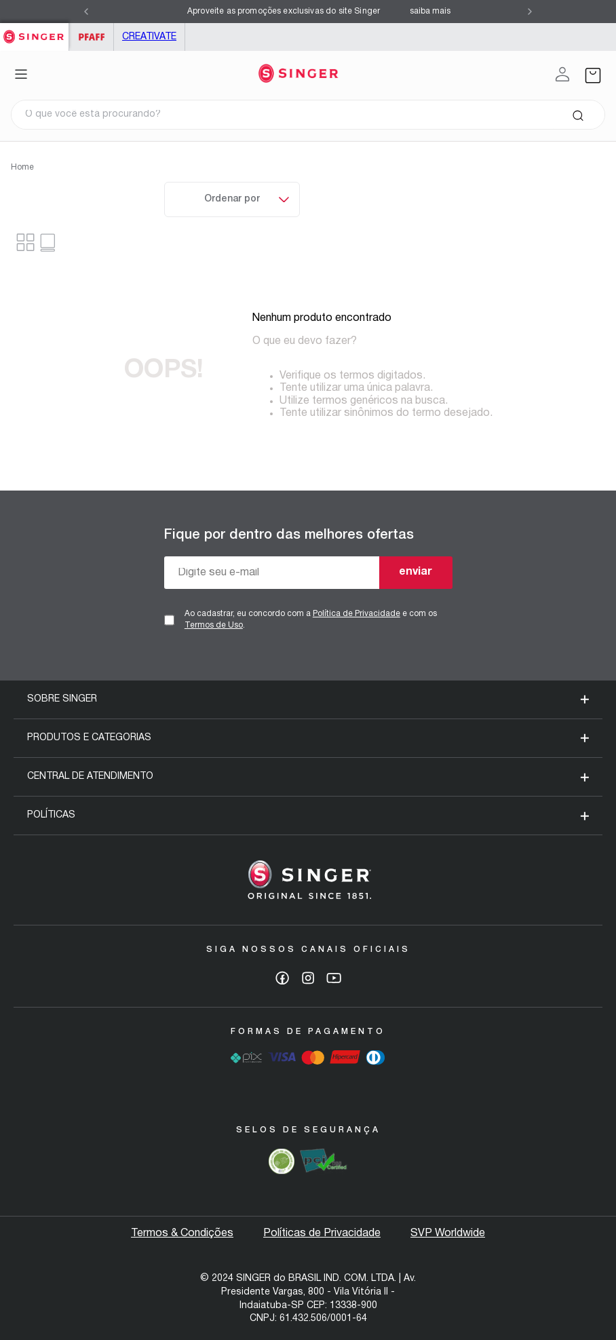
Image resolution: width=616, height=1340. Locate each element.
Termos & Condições (182, 1233)
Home (22, 167)
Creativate (149, 37)
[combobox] (308, 115)
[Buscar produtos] (577, 114)
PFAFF (91, 37)
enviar (415, 572)
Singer (34, 30)
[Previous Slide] (86, 11)
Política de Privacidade (356, 613)
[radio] (49, 242)
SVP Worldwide (447, 1233)
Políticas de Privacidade (322, 1233)
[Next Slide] (530, 11)
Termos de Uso (214, 625)
